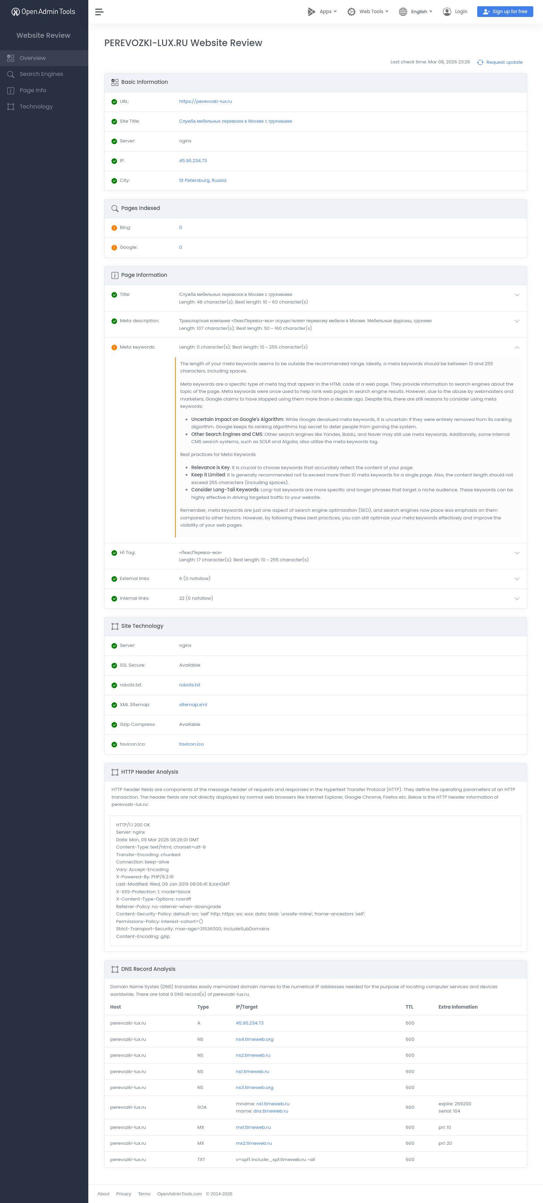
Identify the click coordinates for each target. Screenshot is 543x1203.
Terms (146, 1193)
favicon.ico (192, 744)
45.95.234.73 (251, 1023)
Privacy (125, 1193)
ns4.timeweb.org (256, 1039)
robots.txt (191, 685)
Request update (500, 62)
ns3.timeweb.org (256, 1087)
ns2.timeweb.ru (254, 1055)
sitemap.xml (194, 704)
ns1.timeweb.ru (253, 1071)
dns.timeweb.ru (272, 1111)
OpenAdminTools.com (181, 1193)
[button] (351, 298)
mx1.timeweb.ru (254, 1127)
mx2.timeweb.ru (255, 1143)
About (105, 1193)
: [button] (122, 294)
